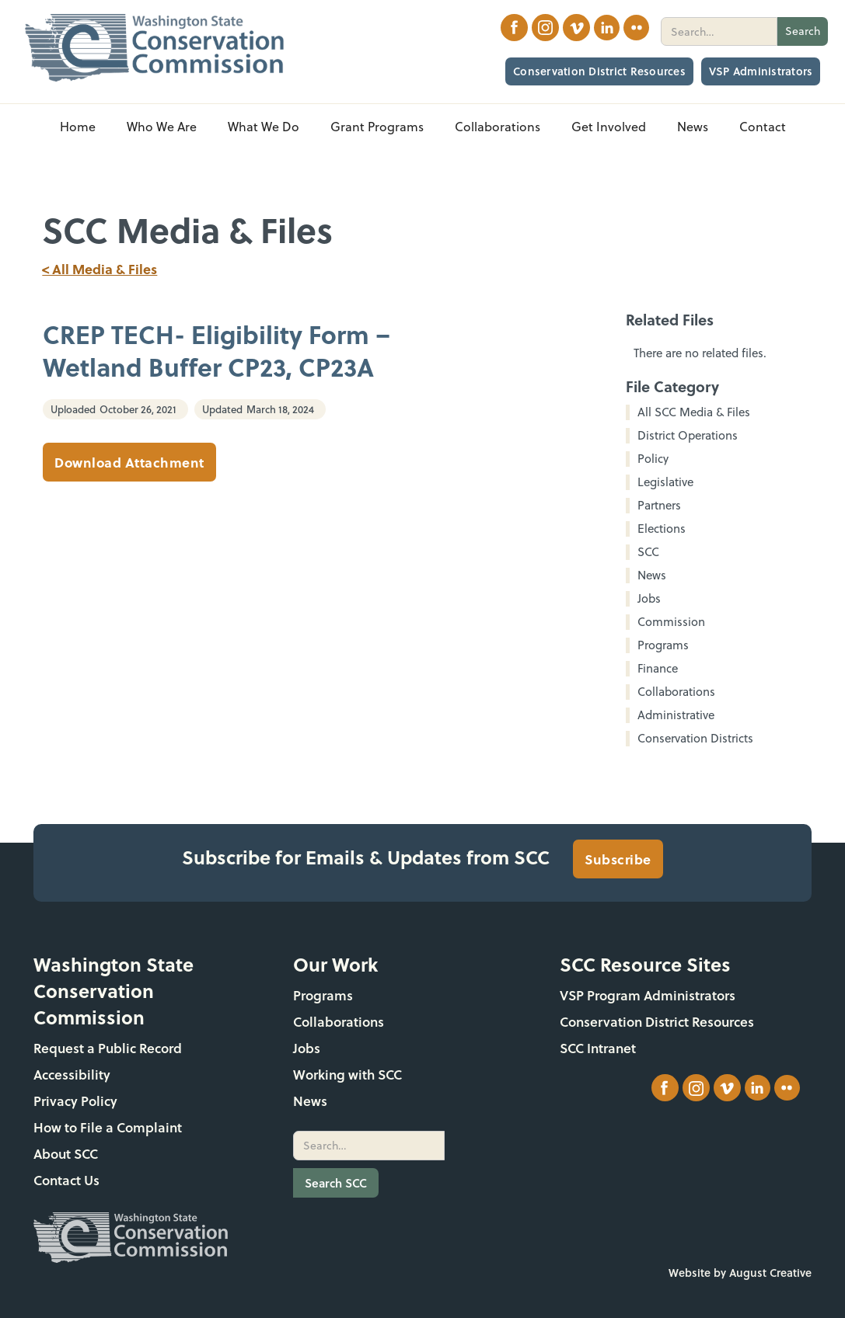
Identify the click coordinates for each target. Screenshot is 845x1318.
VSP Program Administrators (647, 995)
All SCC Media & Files (693, 412)
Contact (762, 126)
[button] (161, 127)
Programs (323, 995)
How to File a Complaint (107, 1127)
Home (78, 126)
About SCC (65, 1153)
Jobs (306, 1048)
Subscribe (618, 859)
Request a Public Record (107, 1048)
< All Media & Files (99, 268)
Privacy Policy (75, 1101)
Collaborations (338, 1021)
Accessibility (71, 1074)
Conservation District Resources (599, 71)
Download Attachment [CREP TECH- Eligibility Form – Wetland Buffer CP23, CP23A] (129, 462)
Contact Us (66, 1180)
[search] (719, 31)
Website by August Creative (740, 1272)
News (310, 1101)
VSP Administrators (761, 71)
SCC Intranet (598, 1048)
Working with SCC (347, 1074)
